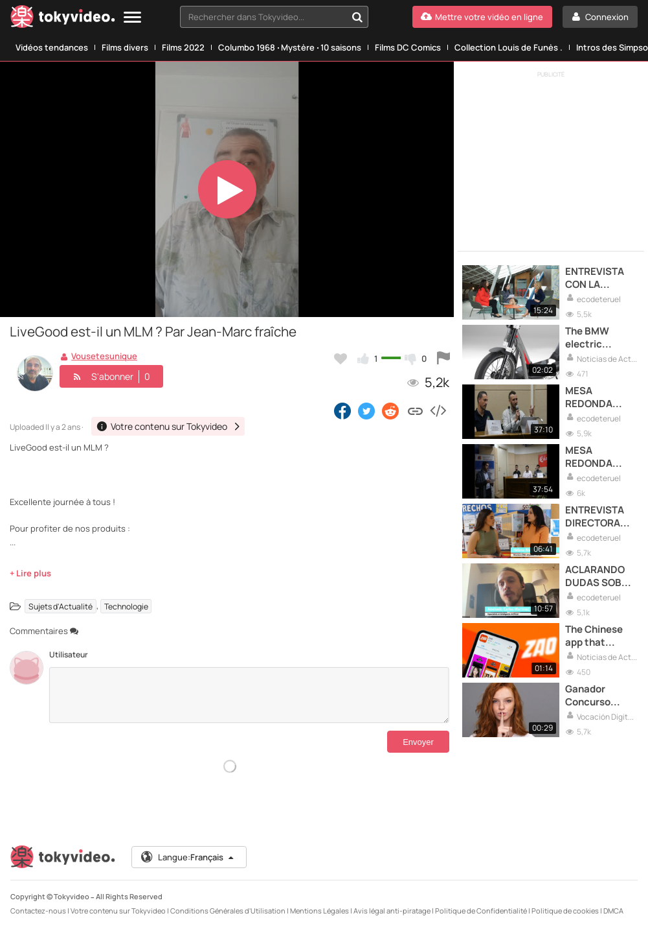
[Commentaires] (249, 695)
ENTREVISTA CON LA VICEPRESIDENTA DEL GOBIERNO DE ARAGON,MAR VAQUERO (601, 278)
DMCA (613, 910)
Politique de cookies (565, 910)
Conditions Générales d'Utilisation (227, 910)
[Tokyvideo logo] (62, 19)
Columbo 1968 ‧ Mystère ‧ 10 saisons (289, 47)
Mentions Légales (319, 910)
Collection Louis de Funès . (508, 47)
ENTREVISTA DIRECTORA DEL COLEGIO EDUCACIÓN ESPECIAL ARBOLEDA (596, 517)
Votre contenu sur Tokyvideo (118, 910)
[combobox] (274, 17)
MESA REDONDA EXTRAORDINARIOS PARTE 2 (601, 457)
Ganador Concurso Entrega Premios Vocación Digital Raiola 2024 (596, 696)
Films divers (125, 47)
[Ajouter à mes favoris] (340, 358)
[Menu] (132, 18)
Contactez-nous (38, 910)
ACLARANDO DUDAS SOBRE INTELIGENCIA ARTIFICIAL (599, 576)
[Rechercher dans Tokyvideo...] (357, 17)
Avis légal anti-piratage (391, 910)
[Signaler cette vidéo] (443, 358)
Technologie (126, 605)
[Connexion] (600, 17)
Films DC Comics (408, 47)
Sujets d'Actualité (60, 605)
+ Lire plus (30, 573)
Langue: (188, 857)
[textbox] (263, 16)
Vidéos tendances (52, 47)
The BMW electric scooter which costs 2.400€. (598, 338)
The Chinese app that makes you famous (594, 636)
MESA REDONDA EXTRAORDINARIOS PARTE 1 (601, 397)
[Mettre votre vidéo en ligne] (482, 17)
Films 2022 (183, 47)
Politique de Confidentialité (481, 910)
